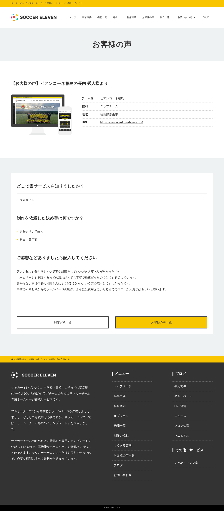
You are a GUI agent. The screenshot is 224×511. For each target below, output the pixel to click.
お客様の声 (148, 17)
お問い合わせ (187, 17)
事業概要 (87, 17)
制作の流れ (166, 17)
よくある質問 (123, 445)
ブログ (205, 17)
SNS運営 (180, 406)
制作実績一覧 (63, 322)
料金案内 (120, 406)
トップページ (123, 386)
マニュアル (181, 435)
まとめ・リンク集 (186, 462)
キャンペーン (183, 396)
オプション (121, 415)
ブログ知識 (181, 425)
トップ (72, 17)
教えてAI (180, 386)
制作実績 (131, 17)
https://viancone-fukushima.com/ (121, 122)
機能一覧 (102, 17)
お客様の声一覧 (161, 322)
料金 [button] (117, 17)
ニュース (180, 415)
